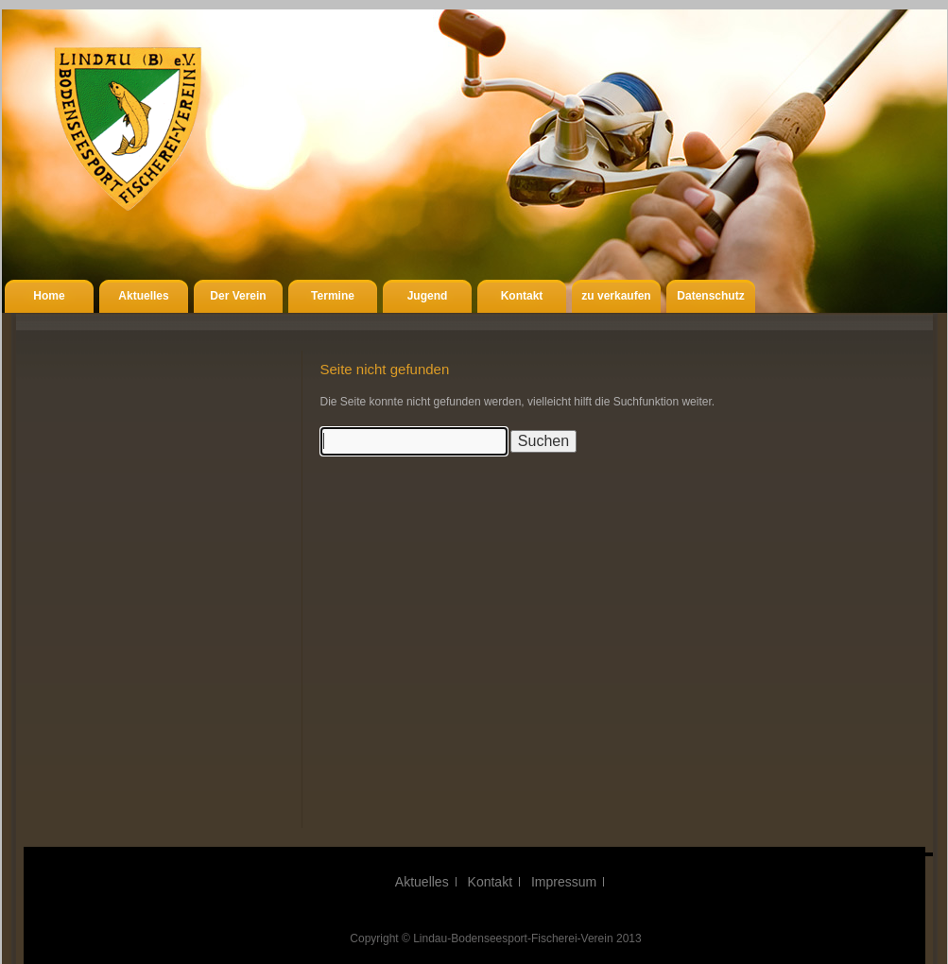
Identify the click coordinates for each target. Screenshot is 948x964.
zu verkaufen (615, 295)
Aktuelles (143, 295)
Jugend (427, 295)
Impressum (563, 881)
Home (48, 295)
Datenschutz (710, 295)
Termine (332, 295)
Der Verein (238, 295)
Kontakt (522, 295)
